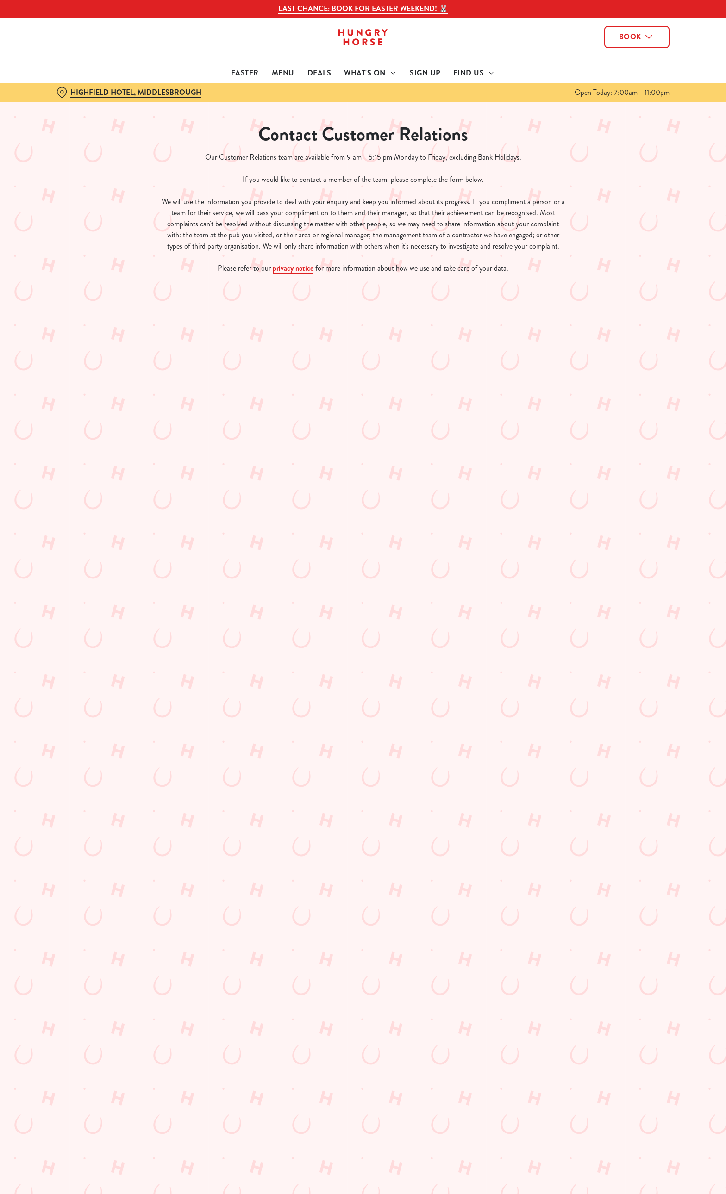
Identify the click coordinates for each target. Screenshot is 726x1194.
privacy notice (293, 268)
